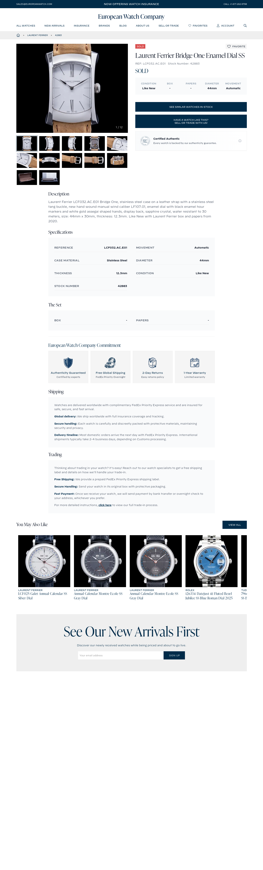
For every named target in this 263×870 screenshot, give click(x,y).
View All (234, 542)
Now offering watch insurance (131, 4)
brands (104, 27)
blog (123, 27)
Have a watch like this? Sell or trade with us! (191, 123)
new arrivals (54, 27)
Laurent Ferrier (37, 37)
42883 (58, 37)
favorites (197, 26)
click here (105, 522)
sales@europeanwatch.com (34, 4)
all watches (25, 27)
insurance (81, 27)
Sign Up (174, 673)
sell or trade (169, 27)
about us (142, 27)
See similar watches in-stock (191, 108)
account (225, 26)
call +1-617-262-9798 (235, 4)
